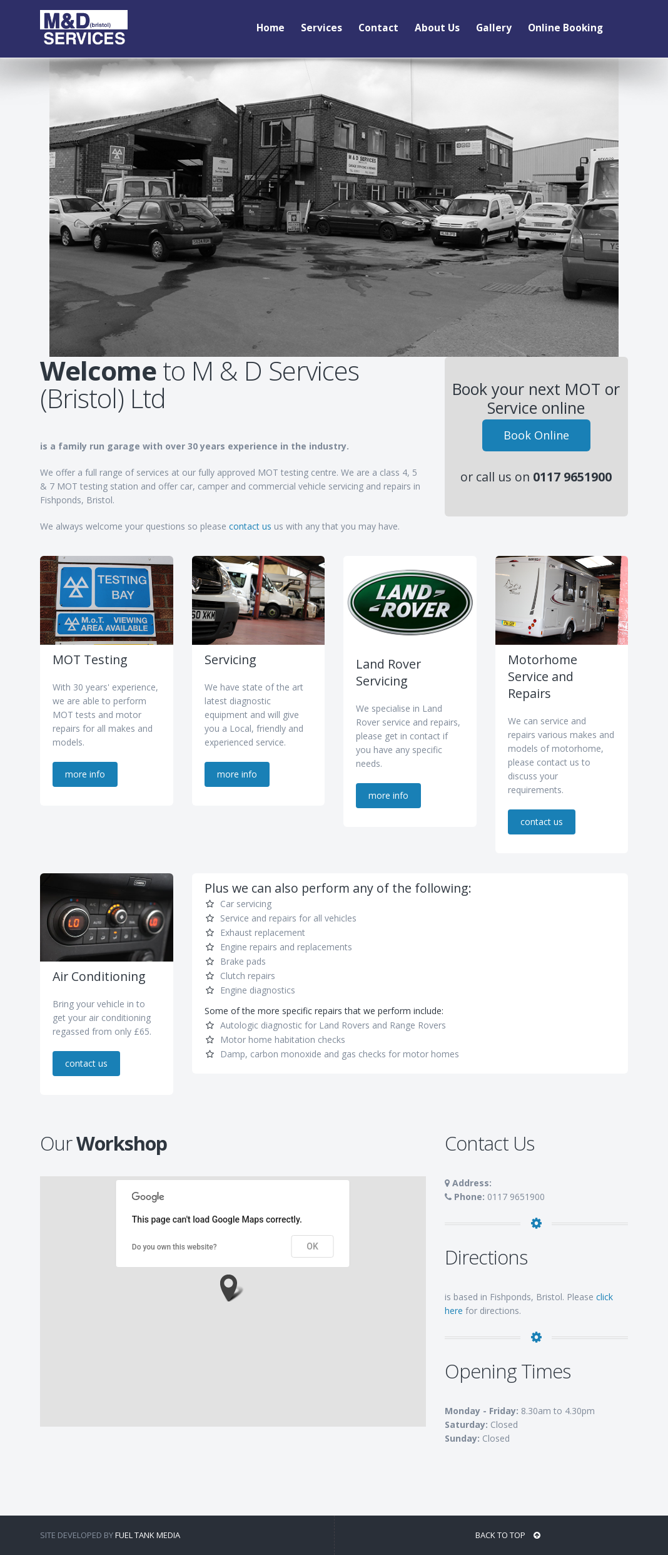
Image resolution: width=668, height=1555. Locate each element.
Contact (378, 27)
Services (321, 27)
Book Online (536, 432)
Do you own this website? (174, 1247)
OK (312, 1246)
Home (270, 27)
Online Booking (565, 27)
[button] (232, 1288)
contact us (250, 526)
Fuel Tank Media (147, 1535)
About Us (437, 27)
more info (85, 774)
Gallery (494, 27)
